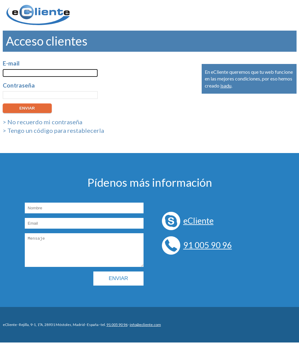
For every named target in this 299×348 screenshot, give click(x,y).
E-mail (11, 63)
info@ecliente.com (145, 330)
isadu (225, 85)
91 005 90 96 (207, 245)
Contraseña (19, 85)
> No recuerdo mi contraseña (42, 121)
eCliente (198, 220)
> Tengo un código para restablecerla (53, 130)
